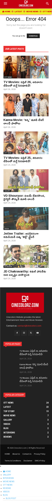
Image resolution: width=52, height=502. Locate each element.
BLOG (5, 495)
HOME (7, 471)
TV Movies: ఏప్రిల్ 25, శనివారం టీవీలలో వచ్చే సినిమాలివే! (22, 159)
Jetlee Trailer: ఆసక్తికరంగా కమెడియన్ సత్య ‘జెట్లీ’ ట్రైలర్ (21, 235)
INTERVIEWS (8, 267)
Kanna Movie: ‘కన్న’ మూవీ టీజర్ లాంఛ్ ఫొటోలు (23, 121)
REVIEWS (7, 488)
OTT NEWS (8, 77)
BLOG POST (11, 498)
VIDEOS (6, 229)
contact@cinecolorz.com (29, 326)
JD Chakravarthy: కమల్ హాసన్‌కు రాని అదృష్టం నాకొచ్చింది (24, 273)
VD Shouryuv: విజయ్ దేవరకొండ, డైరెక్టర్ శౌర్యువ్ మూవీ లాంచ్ (24, 197)
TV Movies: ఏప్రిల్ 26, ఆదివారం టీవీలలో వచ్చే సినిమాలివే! (23, 83)
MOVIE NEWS (8, 481)
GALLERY (7, 115)
